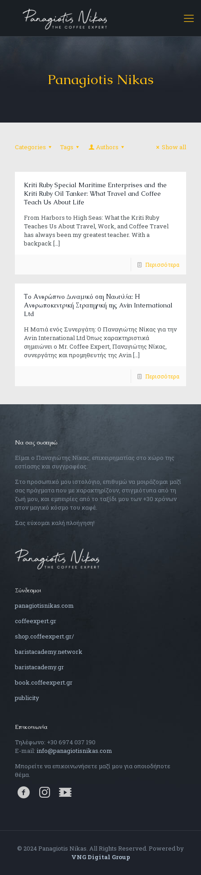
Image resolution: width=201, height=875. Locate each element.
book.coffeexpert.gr (44, 682)
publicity (27, 698)
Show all (170, 147)
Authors (106, 147)
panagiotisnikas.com (44, 605)
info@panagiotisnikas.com (74, 751)
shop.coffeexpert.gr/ (44, 636)
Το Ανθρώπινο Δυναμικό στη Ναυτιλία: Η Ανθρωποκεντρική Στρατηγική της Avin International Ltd (98, 305)
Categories (34, 147)
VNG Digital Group (100, 857)
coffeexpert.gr (35, 621)
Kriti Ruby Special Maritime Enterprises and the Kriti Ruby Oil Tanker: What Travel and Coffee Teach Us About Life (95, 193)
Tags (71, 147)
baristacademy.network (48, 652)
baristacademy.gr (39, 667)
